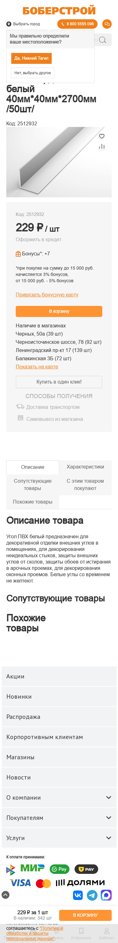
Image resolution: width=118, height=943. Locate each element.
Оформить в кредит (38, 239)
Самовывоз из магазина (54, 419)
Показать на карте (37, 366)
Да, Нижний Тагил (31, 58)
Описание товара (44, 520)
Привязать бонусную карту (47, 294)
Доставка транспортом (53, 407)
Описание (32, 467)
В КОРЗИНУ (85, 915)
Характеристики (85, 466)
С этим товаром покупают (85, 484)
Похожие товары (33, 501)
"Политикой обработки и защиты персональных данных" (34, 933)
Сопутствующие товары (33, 484)
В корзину (59, 311)
